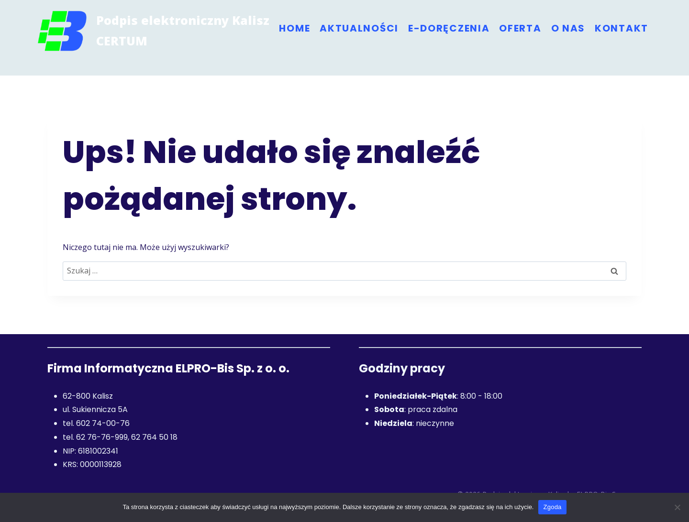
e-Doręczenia (448, 28)
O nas (568, 28)
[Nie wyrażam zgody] (677, 507)
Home (294, 28)
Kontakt (621, 28)
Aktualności (359, 28)
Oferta (520, 28)
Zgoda (552, 507)
